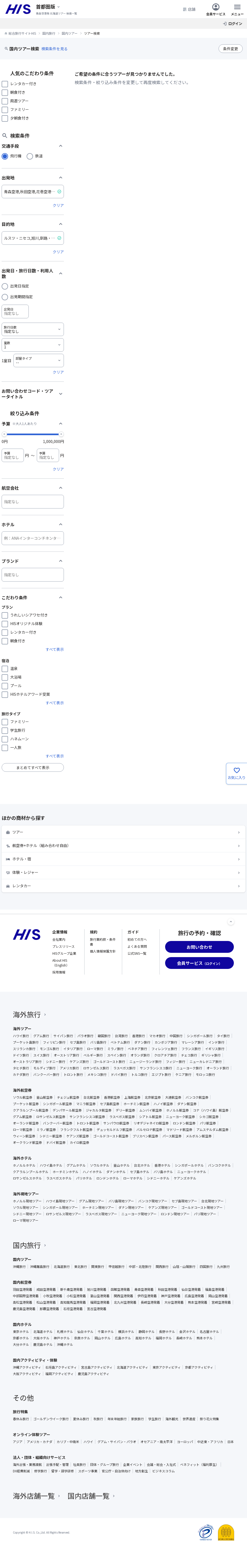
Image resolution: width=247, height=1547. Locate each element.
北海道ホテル (43, 1331)
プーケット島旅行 (26, 1042)
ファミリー (19, 109)
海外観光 (171, 1419)
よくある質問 (137, 946)
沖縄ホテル (65, 1344)
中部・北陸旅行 (140, 1266)
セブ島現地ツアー (184, 1201)
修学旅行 (40, 1471)
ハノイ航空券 (163, 1104)
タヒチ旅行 (21, 1068)
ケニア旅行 (183, 1074)
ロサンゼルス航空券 (50, 1117)
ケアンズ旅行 (79, 1061)
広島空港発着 (194, 1296)
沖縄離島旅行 (39, 1266)
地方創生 (141, 1471)
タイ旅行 (223, 1036)
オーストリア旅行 (66, 1055)
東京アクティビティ (166, 1367)
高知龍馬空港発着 (73, 1302)
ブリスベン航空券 (145, 1136)
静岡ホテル (147, 1331)
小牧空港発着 (52, 1296)
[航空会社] (33, 501)
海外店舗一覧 (37, 1496)
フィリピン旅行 (54, 1042)
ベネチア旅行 (137, 1049)
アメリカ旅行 (69, 1068)
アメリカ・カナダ (39, 1442)
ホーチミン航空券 (136, 1104)
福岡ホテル (164, 1338)
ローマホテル (133, 1178)
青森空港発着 (144, 1289)
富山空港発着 (100, 1296)
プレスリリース (63, 946)
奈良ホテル (82, 1338)
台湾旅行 (121, 1036)
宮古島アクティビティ (96, 1367)
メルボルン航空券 (199, 1136)
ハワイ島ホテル (51, 1165)
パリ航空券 (208, 1123)
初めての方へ (137, 939)
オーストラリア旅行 (27, 1061)
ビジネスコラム (163, 1471)
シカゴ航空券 (209, 1117)
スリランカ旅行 (24, 1049)
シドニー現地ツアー (27, 1214)
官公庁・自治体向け (116, 1471)
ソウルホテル (99, 1165)
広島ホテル (123, 1338)
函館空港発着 (120, 1289)
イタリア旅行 (73, 1049)
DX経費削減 (21, 1471)
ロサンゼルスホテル (27, 1178)
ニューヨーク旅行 (189, 1068)
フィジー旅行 (175, 1061)
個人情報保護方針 (103, 951)
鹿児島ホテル (43, 1344)
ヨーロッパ (185, 1442)
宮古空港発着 (96, 1309)
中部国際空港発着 (26, 1296)
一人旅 (15, 747)
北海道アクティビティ (132, 1367)
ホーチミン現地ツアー (98, 1207)
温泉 (14, 668)
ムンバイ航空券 (150, 1110)
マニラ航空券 (86, 1104)
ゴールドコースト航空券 (110, 1136)
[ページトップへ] (231, 921)
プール (15, 685)
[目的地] (33, 238)
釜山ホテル (122, 1165)
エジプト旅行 (161, 1074)
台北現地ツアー (212, 1201)
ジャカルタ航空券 (98, 1110)
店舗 (189, 9)
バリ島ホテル (163, 1172)
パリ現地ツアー (205, 1214)
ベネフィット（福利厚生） (199, 1464)
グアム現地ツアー (91, 1201)
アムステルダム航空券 (212, 1129)
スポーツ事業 (87, 1471)
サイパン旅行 (63, 1036)
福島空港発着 (214, 1289)
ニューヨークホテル (191, 1172)
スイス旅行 (41, 1055)
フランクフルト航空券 (76, 1129)
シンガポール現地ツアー (60, 1207)
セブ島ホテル (139, 1172)
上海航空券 (132, 1097)
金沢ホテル (187, 1331)
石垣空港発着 (73, 1309)
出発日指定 (19, 286)
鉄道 (39, 155)
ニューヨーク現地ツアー (139, 1214)
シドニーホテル (158, 1178)
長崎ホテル (184, 1338)
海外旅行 (30, 1014)
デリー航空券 (125, 1110)
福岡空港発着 (100, 1302)
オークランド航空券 (27, 1142)
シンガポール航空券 (57, 1104)
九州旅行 (223, 1266)
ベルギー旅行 (93, 1055)
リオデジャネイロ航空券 (151, 1123)
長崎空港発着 (150, 1302)
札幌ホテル (65, 1331)
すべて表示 (55, 649)
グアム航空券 (22, 1117)
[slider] (4, 434)
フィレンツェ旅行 (164, 1049)
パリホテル (84, 1178)
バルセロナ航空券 (149, 1129)
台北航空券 (91, 1097)
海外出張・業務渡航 (27, 1464)
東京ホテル (21, 1331)
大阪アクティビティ (27, 1374)
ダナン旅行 (142, 1042)
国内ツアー (22, 1259)
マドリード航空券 (179, 1129)
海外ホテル (22, 1158)
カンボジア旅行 (166, 1042)
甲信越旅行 (116, 1266)
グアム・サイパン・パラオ (116, 1442)
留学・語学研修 (62, 1471)
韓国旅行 (104, 1036)
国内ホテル (22, 1324)
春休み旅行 (21, 1419)
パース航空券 (171, 1136)
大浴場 (15, 677)
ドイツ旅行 (21, 1055)
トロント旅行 (73, 1074)
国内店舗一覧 (92, 1496)
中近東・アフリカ (210, 1442)
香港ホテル (162, 1165)
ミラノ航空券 (46, 1129)
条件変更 (230, 48)
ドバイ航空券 (56, 1142)
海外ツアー (22, 1028)
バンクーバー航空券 (57, 1123)
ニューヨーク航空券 (180, 1117)
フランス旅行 (191, 1049)
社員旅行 (79, 1464)
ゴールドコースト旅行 (109, 1061)
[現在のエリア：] (48, 6)
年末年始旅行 (117, 1419)
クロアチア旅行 (165, 1055)
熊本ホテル (205, 1338)
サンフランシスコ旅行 (156, 1068)
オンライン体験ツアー (31, 1434)
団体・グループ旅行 (104, 1464)
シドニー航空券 (50, 1136)
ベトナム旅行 (120, 1042)
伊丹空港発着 (147, 1296)
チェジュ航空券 (68, 1097)
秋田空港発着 (167, 1289)
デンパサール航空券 (67, 1110)
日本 (230, 1442)
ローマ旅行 (95, 1049)
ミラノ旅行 (115, 1049)
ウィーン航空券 (24, 1136)
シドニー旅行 (55, 1061)
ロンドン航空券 (184, 1123)
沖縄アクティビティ (27, 1367)
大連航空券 (173, 1097)
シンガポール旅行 (200, 1036)
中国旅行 (176, 1036)
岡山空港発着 (218, 1296)
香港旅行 (138, 1036)
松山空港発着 (46, 1302)
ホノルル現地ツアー (27, 1201)
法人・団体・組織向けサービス (39, 1457)
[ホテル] (33, 538)
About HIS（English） (60, 962)
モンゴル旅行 (49, 1049)
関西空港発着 (123, 1296)
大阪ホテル (41, 1338)
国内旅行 (30, 1245)
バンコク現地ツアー (152, 1201)
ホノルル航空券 (177, 1110)
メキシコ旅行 (97, 1074)
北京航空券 (153, 1097)
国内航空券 (22, 1282)
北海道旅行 (62, 1266)
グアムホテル (76, 1165)
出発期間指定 (21, 296)
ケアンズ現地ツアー (162, 1207)
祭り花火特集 (209, 1419)
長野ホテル (167, 1331)
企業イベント (133, 1464)
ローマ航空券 (22, 1129)
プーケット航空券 (26, 1104)
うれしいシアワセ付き (29, 615)
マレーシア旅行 (192, 1042)
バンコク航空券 (197, 1097)
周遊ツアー (19, 100)
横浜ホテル (126, 1331)
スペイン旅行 (116, 1055)
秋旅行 (98, 1419)
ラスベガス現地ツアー (101, 1214)
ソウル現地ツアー (25, 1207)
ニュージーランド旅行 (145, 1061)
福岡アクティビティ (59, 1374)
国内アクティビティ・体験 (35, 1360)
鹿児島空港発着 (24, 1309)
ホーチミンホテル (65, 1172)
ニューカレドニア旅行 (206, 1061)
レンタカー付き (23, 83)
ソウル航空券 (22, 1097)
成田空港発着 (46, 1289)
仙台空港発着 (191, 1289)
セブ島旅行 (78, 1042)
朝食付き (17, 92)
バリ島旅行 (98, 1042)
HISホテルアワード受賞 (30, 694)
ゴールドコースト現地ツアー (202, 1207)
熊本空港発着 (197, 1302)
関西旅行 (162, 1266)
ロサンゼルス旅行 (96, 1068)
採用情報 (58, 972)
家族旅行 (137, 1419)
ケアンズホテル (185, 1178)
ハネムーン (19, 738)
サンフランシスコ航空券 (87, 1117)
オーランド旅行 (217, 1068)
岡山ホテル (103, 1338)
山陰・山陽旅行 (184, 1266)
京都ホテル (21, 1338)
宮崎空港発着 (221, 1302)
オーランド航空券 (26, 1123)
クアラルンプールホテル (30, 1172)
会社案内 (58, 939)
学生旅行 (17, 730)
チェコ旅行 (189, 1055)
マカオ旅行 (157, 1036)
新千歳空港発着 (71, 1289)
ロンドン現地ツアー (175, 1214)
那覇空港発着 (49, 1309)
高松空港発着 (22, 1302)
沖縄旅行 (19, 1266)
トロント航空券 (88, 1123)
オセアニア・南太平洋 (156, 1442)
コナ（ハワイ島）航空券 (210, 1110)
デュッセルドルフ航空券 (114, 1129)
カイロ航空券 (79, 1142)
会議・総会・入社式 (161, 1464)
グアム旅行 (41, 1036)
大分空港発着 (174, 1302)
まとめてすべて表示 (32, 767)
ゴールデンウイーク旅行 (51, 1419)
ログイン (235, 23)
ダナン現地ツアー (131, 1207)
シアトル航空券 (150, 1117)
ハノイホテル (92, 1172)
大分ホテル (21, 1344)
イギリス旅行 (214, 1049)
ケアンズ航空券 (77, 1136)
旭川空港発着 (96, 1289)
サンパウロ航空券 (116, 1123)
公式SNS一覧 (137, 953)
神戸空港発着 (170, 1296)
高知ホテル (143, 1338)
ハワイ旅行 (21, 1036)
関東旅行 (97, 1266)
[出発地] (33, 191)
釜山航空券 (45, 1097)
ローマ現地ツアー (25, 1220)
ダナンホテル (116, 1172)
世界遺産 (189, 1419)
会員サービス (216, 9)
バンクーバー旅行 (46, 1074)
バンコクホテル (219, 1165)
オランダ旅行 (140, 1055)
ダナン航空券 (187, 1104)
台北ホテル (142, 1165)
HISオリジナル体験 (26, 623)
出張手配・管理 (57, 1464)
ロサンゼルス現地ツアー (63, 1214)
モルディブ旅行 (44, 1068)
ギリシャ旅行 (211, 1055)
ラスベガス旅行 (124, 1068)
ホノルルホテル (24, 1165)
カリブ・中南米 (68, 1442)
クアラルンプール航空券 (30, 1110)
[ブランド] (33, 574)
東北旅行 (80, 1266)
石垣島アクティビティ (61, 1367)
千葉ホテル (106, 1331)
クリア (58, 205)
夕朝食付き (19, 118)
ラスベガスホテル (59, 1178)
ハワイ (88, 1442)
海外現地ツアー (26, 1193)
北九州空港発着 (125, 1302)
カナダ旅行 (21, 1074)
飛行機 (15, 155)
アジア (18, 1442)
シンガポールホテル (189, 1165)
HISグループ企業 (64, 953)
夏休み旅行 (81, 1419)
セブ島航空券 (109, 1104)
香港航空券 (112, 1097)
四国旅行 (206, 1266)
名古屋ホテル (209, 1331)
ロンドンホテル (107, 1178)
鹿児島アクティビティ (93, 1374)
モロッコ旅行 (205, 1074)
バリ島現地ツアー (121, 1201)
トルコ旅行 (139, 1074)
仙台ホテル (85, 1331)
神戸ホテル (62, 1338)
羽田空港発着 (22, 1289)
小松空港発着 (76, 1296)
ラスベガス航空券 (122, 1117)
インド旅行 (216, 1042)
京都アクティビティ (199, 1367)
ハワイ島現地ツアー (60, 1201)
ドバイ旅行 (119, 1074)
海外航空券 (22, 1090)
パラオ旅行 (85, 1036)
